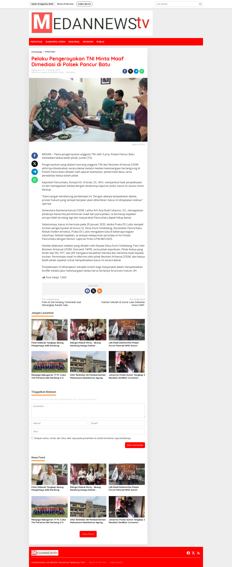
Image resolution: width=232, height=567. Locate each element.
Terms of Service (97, 562)
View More (88, 534)
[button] (200, 4)
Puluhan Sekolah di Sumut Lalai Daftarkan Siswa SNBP (120, 302)
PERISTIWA (36, 72)
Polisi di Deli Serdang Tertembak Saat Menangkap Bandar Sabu (66, 302)
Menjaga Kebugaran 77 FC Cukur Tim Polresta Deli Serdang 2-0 (48, 376)
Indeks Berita (116, 562)
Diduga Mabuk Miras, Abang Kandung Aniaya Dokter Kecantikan (85, 344)
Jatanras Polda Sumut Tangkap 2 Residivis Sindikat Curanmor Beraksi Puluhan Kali (127, 376)
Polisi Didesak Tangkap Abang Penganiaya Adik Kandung (47, 344)
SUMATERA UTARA (56, 72)
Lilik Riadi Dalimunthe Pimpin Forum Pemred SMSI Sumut (124, 344)
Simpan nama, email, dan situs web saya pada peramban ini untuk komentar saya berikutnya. (82, 438)
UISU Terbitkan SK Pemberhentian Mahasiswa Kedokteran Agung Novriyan (88, 376)
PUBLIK (44, 72)
